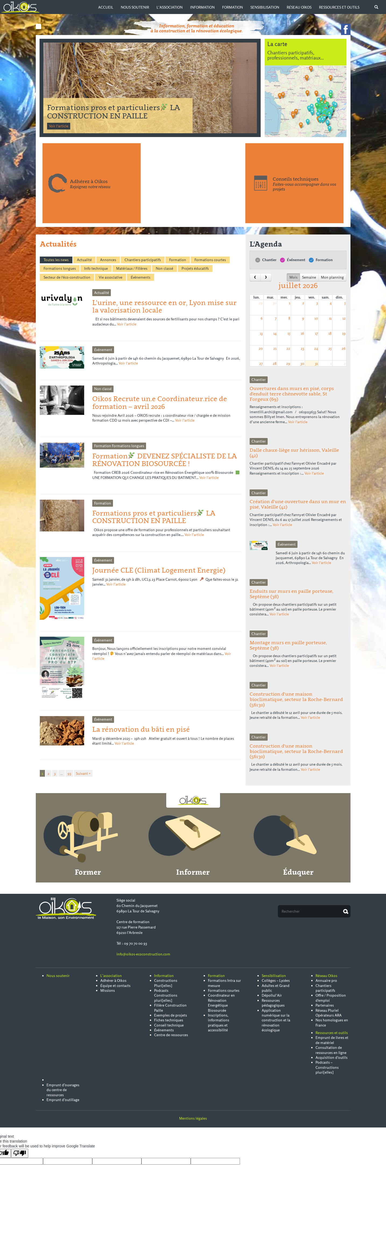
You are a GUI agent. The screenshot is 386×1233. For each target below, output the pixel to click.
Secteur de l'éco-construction (67, 277)
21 (275, 348)
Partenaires (325, 1005)
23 (302, 348)
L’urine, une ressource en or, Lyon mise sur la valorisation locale (164, 306)
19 (344, 333)
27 (261, 363)
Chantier (266, 259)
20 (261, 348)
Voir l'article (58, 126)
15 (289, 333)
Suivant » (83, 773)
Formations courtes (210, 259)
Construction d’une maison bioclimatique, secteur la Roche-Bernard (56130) (296, 699)
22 (288, 348)
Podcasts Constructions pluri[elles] (165, 995)
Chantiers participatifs (143, 259)
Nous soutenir (135, 7)
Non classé (164, 268)
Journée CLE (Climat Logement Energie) (158, 570)
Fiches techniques (168, 1020)
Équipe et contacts (115, 985)
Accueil (105, 7)
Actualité (84, 259)
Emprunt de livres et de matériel (332, 1040)
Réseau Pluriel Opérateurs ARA (329, 1013)
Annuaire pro (326, 980)
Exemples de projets (170, 1015)
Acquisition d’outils (332, 1057)
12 (344, 318)
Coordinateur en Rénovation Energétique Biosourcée (221, 1003)
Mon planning (332, 277)
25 (330, 348)
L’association (170, 7)
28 (275, 363)
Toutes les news (56, 259)
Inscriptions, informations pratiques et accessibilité (218, 1022)
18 (330, 333)
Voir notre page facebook (345, 29)
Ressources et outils (339, 7)
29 (261, 302)
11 (330, 318)
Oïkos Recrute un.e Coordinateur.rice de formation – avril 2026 (159, 402)
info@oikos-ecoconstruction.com (143, 954)
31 (316, 363)
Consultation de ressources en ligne (331, 1050)
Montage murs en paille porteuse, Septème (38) (288, 645)
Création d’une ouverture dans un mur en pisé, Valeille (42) (298, 504)
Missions (107, 990)
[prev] (255, 277)
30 (275, 302)
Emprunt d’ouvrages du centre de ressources (63, 1090)
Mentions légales (193, 1118)
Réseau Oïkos (299, 7)
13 (261, 333)
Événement (292, 259)
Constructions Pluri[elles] (165, 983)
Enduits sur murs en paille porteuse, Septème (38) (291, 593)
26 (344, 348)
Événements (140, 277)
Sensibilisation (264, 7)
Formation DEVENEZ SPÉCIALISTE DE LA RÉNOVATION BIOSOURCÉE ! (113, 111)
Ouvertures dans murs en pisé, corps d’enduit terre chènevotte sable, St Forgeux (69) (292, 394)
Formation (232, 7)
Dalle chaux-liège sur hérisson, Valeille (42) (294, 452)
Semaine (309, 277)
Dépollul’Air (272, 995)
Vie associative (110, 277)
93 (69, 773)
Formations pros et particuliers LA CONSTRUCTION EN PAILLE (154, 517)
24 (316, 348)
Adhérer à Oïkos (113, 980)
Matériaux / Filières (131, 268)
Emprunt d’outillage (63, 1099)
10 (316, 318)
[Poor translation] (19, 1153)
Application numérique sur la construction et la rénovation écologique (276, 1020)
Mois (293, 277)
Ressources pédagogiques (273, 1003)
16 (302, 333)
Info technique (96, 268)
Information (202, 7)
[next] (265, 277)
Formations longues (60, 268)
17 (316, 333)
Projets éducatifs (195, 268)
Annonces (108, 259)
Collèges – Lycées (276, 980)
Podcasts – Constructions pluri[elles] (327, 1067)
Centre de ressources (171, 1034)
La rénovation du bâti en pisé (141, 729)
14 (275, 333)
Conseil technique (169, 1025)
